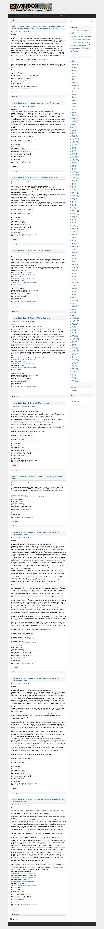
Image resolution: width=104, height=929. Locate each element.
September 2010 (75, 339)
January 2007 (75, 381)
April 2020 (74, 168)
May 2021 (74, 148)
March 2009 (74, 357)
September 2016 (75, 232)
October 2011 (75, 321)
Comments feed (75, 401)
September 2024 (75, 88)
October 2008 (75, 362)
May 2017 (74, 220)
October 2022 (75, 123)
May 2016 (74, 239)
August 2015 (74, 252)
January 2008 (75, 368)
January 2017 (75, 226)
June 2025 (74, 75)
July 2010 (74, 342)
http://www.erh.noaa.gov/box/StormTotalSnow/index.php (23, 282)
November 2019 (75, 175)
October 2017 (75, 213)
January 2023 (75, 118)
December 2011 (75, 318)
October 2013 (75, 285)
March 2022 (74, 133)
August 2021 (74, 144)
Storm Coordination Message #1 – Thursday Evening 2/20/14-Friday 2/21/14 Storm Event (35, 178)
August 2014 (74, 270)
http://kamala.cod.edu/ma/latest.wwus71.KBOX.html (23, 877)
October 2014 (75, 267)
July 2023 (74, 109)
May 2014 (74, 275)
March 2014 (74, 278)
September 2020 (75, 160)
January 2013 (75, 299)
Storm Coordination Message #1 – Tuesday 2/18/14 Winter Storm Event (30, 403)
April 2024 (74, 96)
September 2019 (75, 178)
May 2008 (74, 363)
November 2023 (75, 103)
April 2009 (74, 356)
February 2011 (75, 333)
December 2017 (75, 210)
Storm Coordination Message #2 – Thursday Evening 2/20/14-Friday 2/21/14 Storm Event (35, 103)
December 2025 (75, 66)
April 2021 (74, 150)
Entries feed (74, 400)
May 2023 (74, 112)
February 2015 (75, 261)
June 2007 (74, 375)
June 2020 (74, 165)
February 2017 (75, 225)
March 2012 (74, 314)
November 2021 (75, 139)
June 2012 (74, 309)
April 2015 (74, 258)
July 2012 (74, 308)
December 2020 (75, 156)
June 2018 (74, 201)
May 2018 (74, 202)
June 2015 (74, 255)
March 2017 (74, 223)
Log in (73, 398)
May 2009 (74, 354)
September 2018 (75, 196)
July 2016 (74, 235)
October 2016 (75, 231)
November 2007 (75, 369)
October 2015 (75, 249)
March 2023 (74, 115)
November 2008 (75, 360)
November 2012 (75, 302)
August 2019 (74, 180)
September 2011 (75, 323)
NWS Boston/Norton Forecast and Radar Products (44, 15)
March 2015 (74, 260)
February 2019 (75, 189)
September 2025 (75, 70)
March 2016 (74, 241)
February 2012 (75, 315)
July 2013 (74, 290)
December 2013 (75, 282)
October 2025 (75, 68)
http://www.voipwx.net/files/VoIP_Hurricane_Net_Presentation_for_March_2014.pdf (29, 60)
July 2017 (74, 217)
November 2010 (75, 338)
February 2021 (75, 153)
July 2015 (74, 253)
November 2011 (75, 320)
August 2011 (74, 324)
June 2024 (74, 93)
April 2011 (74, 330)
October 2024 (75, 87)
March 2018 (74, 205)
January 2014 (75, 281)
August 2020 (74, 162)
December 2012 (75, 300)
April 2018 (74, 204)
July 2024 (74, 91)
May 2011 (74, 329)
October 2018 (75, 195)
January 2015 (75, 263)
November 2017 (75, 211)
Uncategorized (16, 96)
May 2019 (74, 184)
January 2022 (75, 136)
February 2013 (75, 297)
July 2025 (74, 73)
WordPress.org (75, 403)
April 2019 (74, 186)
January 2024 (75, 100)
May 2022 (74, 130)
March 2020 (74, 169)
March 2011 (74, 332)
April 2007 (74, 378)
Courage (92, 923)
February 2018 (75, 207)
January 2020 (75, 172)
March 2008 (74, 365)
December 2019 (75, 174)
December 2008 (75, 359)
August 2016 (74, 234)
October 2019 (75, 177)
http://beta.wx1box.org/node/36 (18, 495)
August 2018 (74, 198)
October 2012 (75, 303)
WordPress (86, 923)
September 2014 (75, 269)
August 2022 (74, 126)
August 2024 (74, 90)
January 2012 (75, 317)
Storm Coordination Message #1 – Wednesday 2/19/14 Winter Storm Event (31, 251)
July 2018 (74, 199)
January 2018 (75, 208)
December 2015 (75, 246)
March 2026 (74, 61)
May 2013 (74, 293)
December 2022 (75, 120)
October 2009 (75, 351)
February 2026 (75, 62)
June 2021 (74, 147)
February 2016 (75, 243)
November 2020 (75, 157)
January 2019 (75, 190)
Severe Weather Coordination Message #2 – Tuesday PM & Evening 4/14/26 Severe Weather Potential (81, 32)
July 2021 (74, 145)
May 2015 (74, 257)
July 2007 (74, 374)
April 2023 (74, 114)
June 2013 (74, 291)
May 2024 (74, 94)
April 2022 (74, 132)
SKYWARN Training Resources (65, 15)
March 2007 (74, 380)
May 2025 (74, 76)
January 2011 (75, 335)
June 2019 (74, 183)
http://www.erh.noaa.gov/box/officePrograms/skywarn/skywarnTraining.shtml (28, 496)
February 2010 (75, 347)
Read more (15, 92)
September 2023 (75, 106)
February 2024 (75, 99)
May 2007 (74, 377)
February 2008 (75, 366)
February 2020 (75, 171)
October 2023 (75, 105)
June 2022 (74, 129)
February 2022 (75, 135)
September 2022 (75, 124)
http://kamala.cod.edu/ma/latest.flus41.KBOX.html (22, 214)
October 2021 (75, 141)
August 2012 (74, 306)
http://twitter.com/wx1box (27, 235)
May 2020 (74, 166)
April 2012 (74, 312)
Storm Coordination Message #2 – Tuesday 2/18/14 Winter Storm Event (31, 318)
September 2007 (75, 372)
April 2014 (74, 276)
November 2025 (75, 67)
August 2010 (74, 341)
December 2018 (75, 192)
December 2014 (75, 264)
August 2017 (74, 216)
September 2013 (75, 287)
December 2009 (75, 348)
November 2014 (75, 266)
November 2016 (75, 229)
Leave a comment (33, 31)
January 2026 (75, 64)
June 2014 (74, 273)
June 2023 (74, 111)
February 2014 (75, 279)
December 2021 (75, 138)
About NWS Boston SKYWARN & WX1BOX (20, 15)
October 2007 (75, 371)
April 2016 (74, 240)
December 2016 (75, 228)
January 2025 (75, 82)
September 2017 (75, 214)
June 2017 (74, 219)
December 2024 (75, 84)
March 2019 (74, 187)
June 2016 (74, 237)
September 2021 (75, 142)
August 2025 (74, 72)
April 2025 (74, 78)
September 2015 (75, 251)
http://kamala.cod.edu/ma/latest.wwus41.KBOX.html (23, 211)
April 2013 (74, 294)
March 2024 (74, 97)
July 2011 (74, 326)
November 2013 (75, 284)
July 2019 (74, 181)
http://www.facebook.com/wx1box (29, 234)
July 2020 (74, 163)
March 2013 (74, 296)
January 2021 (75, 154)
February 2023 (75, 117)
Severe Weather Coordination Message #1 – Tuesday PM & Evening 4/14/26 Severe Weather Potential (81, 36)
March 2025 (74, 79)
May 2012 (74, 311)
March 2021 (74, 151)
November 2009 (75, 350)
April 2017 (74, 222)
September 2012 (75, 305)
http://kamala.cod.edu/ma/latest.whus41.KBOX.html (22, 634)
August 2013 (74, 288)
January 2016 (75, 245)
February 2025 (75, 81)
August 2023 (74, 108)
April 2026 (74, 60)
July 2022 (74, 127)
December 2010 (75, 336)
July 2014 (74, 272)
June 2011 (74, 327)
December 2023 (75, 102)
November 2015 (75, 247)
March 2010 (74, 345)
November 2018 (75, 193)
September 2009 (75, 353)
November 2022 (75, 121)
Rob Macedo (24, 31)
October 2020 (75, 159)
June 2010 (74, 344)
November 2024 (75, 85)
